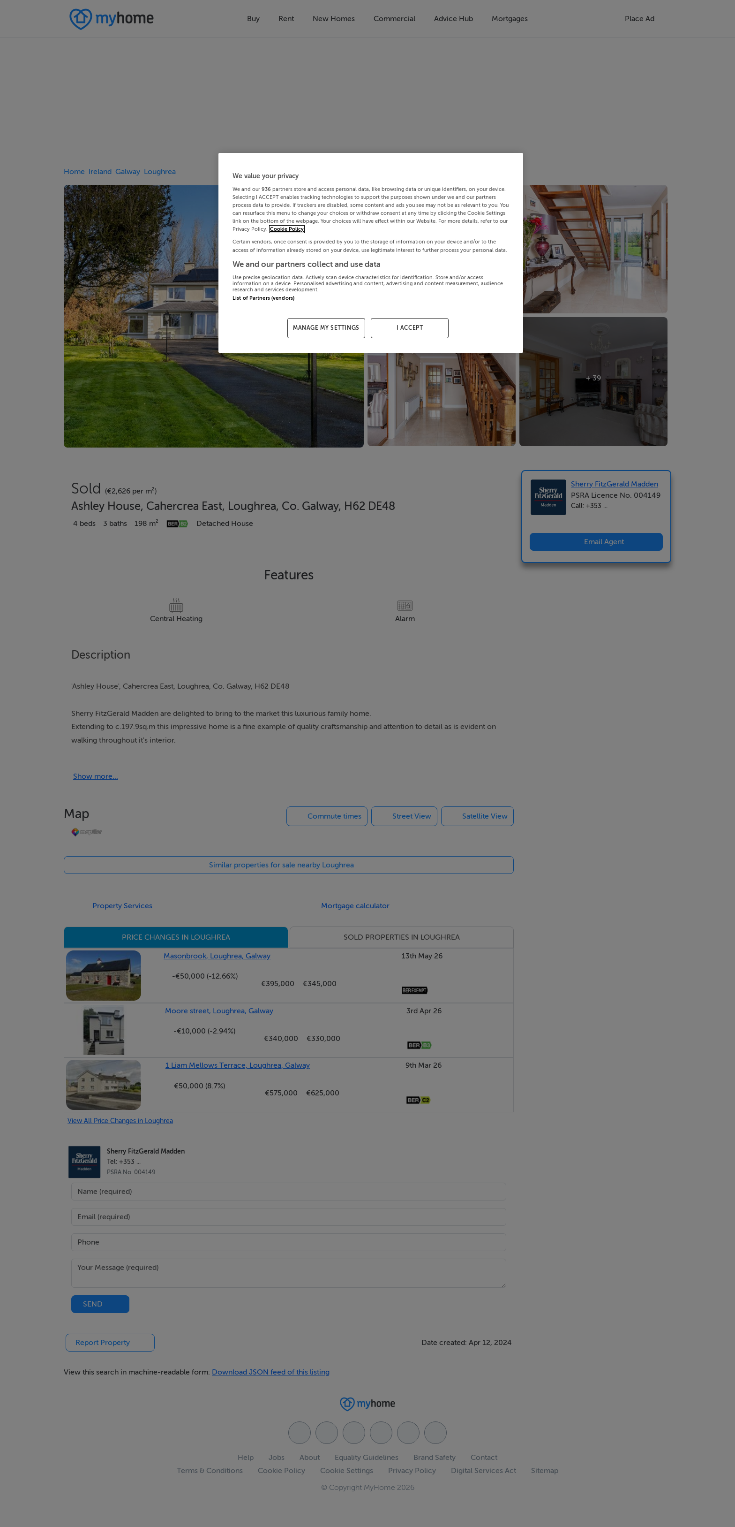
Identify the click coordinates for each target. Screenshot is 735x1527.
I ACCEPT (410, 328)
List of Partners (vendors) (263, 298)
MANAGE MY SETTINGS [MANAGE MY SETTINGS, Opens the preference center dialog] (326, 328)
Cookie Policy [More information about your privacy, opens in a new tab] (287, 229)
